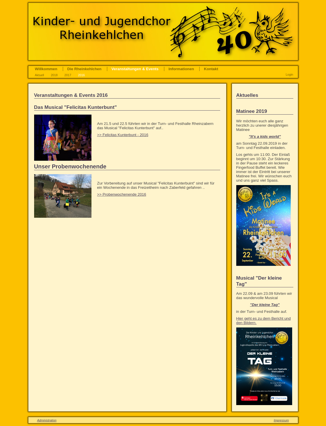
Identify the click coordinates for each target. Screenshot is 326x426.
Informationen (181, 69)
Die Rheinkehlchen (84, 69)
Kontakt (211, 69)
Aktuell (39, 75)
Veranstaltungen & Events (135, 69)
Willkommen (46, 69)
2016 (81, 75)
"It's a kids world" (265, 136)
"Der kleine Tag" (265, 305)
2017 (68, 75)
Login (289, 74)
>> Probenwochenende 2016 (121, 194)
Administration (47, 420)
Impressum (281, 420)
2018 (54, 75)
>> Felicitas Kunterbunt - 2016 (123, 135)
